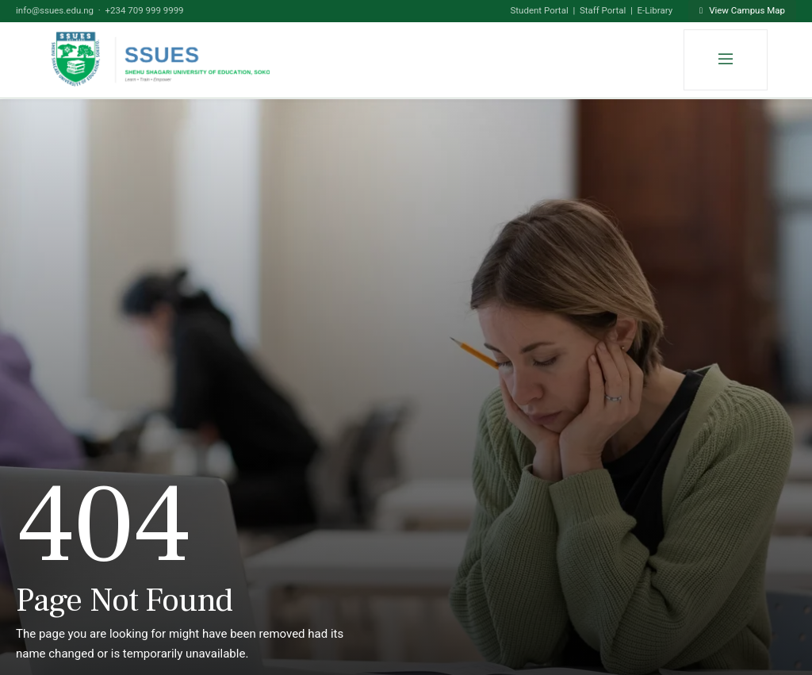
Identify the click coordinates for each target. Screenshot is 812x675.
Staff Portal (603, 10)
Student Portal (539, 10)
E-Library (655, 10)
